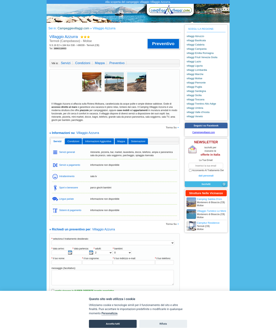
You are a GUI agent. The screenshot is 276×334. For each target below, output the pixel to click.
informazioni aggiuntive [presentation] (98, 141)
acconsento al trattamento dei (206, 173)
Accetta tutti (113, 323)
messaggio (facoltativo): (64, 268)
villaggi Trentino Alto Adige (201, 103)
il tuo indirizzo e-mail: (124, 258)
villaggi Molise (194, 78)
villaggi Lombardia (197, 69)
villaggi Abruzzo (195, 36)
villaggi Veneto (195, 116)
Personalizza (109, 313)
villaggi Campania (197, 48)
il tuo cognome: (90, 258)
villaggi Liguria (195, 65)
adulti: (97, 248)
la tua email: (206, 160)
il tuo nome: (58, 258)
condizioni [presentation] (73, 141)
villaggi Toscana (196, 99)
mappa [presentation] (121, 141)
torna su (173, 127)
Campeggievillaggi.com (73, 28)
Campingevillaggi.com (203, 132)
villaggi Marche (195, 74)
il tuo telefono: (163, 258)
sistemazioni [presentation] (138, 141)
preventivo (117, 63)
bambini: (118, 248)
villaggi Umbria (195, 107)
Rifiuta (163, 323)
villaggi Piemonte (196, 82)
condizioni (82, 63)
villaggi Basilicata (196, 40)
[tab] (57, 141)
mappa (100, 63)
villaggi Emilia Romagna (200, 53)
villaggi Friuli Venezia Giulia (202, 57)
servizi (66, 63)
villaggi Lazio (194, 61)
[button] (163, 44)
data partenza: (81, 248)
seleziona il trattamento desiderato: (70, 239)
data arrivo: (58, 248)
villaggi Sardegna (196, 91)
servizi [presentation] (57, 141)
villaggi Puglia (194, 86)
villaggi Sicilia (194, 95)
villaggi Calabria (196, 44)
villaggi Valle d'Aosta (198, 112)
